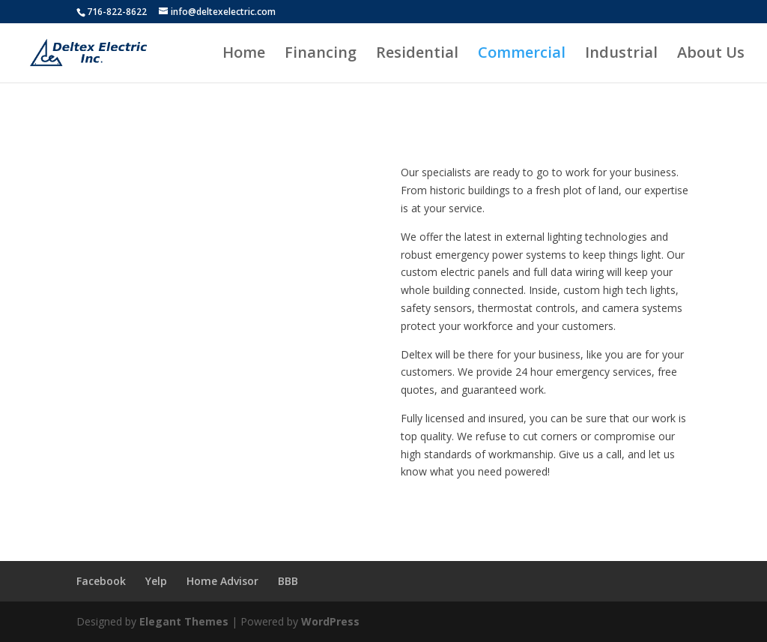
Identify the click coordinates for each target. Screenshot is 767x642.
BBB (288, 581)
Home (243, 54)
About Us (711, 54)
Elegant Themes (183, 621)
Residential (417, 54)
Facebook (101, 581)
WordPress (330, 621)
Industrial (621, 54)
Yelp (156, 581)
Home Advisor (222, 581)
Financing (321, 54)
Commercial (522, 54)
